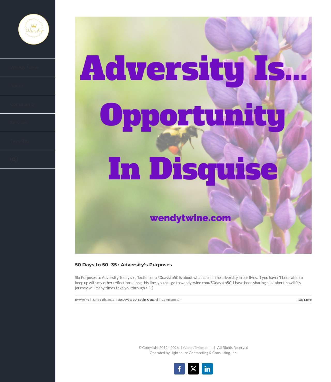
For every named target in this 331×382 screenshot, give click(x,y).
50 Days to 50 (127, 300)
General (152, 300)
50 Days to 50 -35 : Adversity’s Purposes (123, 265)
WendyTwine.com (197, 347)
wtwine (84, 300)
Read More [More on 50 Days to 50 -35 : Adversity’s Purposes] (304, 300)
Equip (142, 300)
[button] (28, 159)
